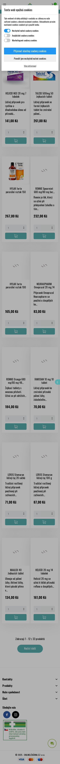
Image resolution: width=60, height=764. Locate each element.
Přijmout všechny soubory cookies (30, 51)
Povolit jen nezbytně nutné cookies (30, 58)
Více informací (30, 65)
